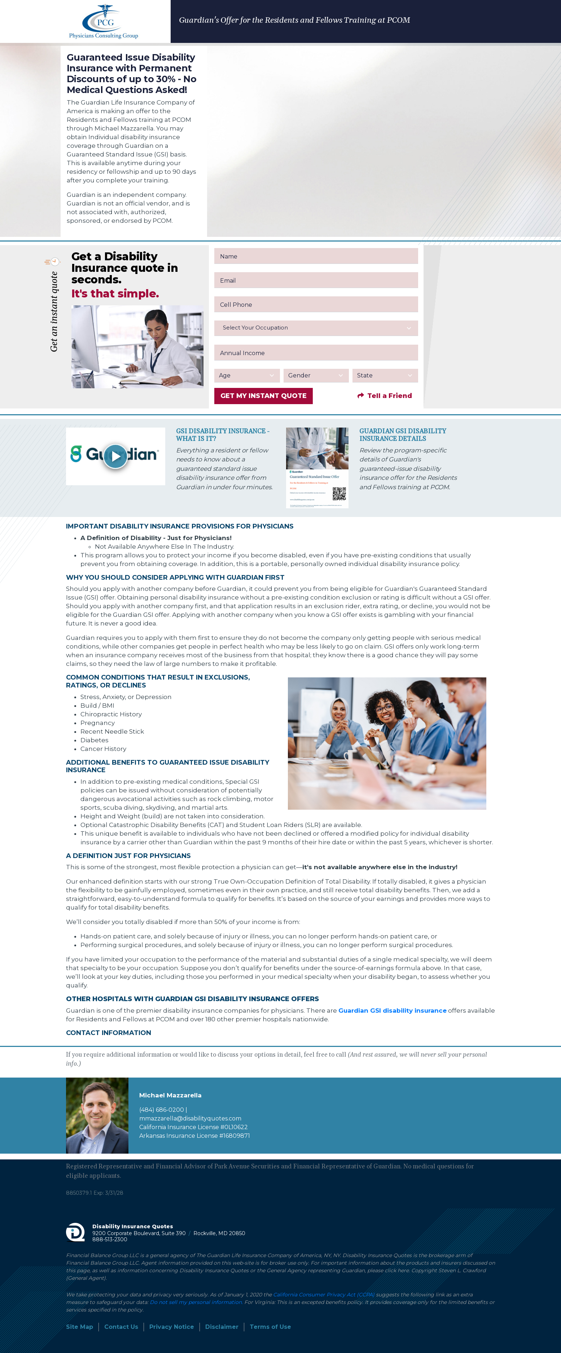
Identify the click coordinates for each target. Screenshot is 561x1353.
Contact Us (121, 1326)
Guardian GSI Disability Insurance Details (402, 435)
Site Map (79, 1326)
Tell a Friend (385, 396)
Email (228, 280)
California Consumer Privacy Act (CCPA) (323, 1294)
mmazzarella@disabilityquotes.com (190, 1118)
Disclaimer (221, 1326)
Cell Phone (236, 304)
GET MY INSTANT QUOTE (263, 396)
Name (228, 256)
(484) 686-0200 (161, 1109)
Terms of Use (270, 1326)
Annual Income (242, 353)
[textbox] (316, 327)
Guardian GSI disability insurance (392, 1010)
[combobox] (316, 328)
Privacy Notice (171, 1326)
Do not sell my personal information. (196, 1302)
